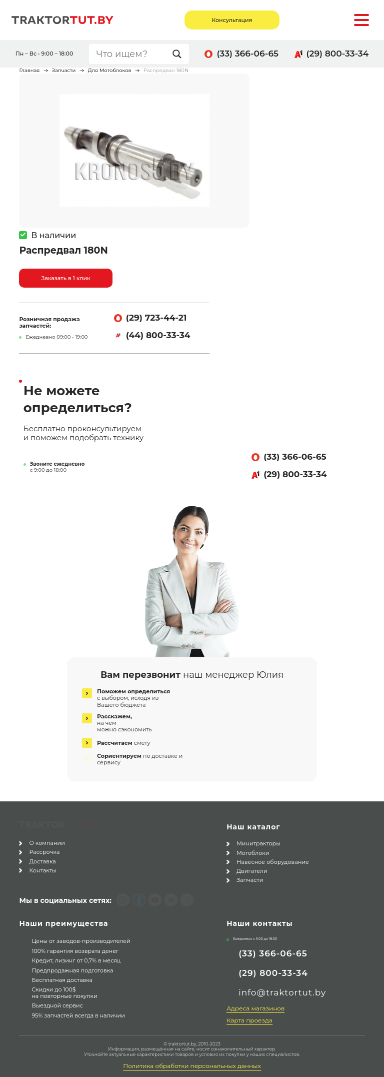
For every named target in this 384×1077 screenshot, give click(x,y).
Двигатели (252, 870)
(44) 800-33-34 (158, 335)
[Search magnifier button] (179, 54)
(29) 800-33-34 (337, 54)
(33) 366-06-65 (247, 54)
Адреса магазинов (255, 1008)
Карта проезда (249, 1020)
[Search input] (132, 54)
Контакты (42, 868)
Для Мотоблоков (110, 70)
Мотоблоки (252, 852)
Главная (29, 70)
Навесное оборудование (272, 861)
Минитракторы (258, 843)
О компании (47, 840)
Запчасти (64, 70)
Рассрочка (44, 849)
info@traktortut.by (282, 992)
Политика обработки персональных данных (192, 1065)
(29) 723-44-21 (156, 318)
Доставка (42, 859)
